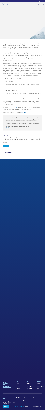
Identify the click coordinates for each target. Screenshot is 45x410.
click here (23, 112)
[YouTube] (21, 406)
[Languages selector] (41, 1)
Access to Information (16, 397)
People (18, 385)
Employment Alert (13, 107)
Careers (18, 386)
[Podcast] (23, 406)
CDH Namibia (29, 388)
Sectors (38, 383)
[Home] (4, 4)
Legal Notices (25, 397)
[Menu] (37, 4)
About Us (28, 383)
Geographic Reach (40, 386)
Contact (18, 388)
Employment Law (6, 154)
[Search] (43, 4)
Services (38, 385)
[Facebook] (13, 406)
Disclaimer (14, 400)
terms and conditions (14, 124)
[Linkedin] (19, 406)
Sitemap (14, 402)
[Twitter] (15, 406)
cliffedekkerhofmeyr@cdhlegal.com (12, 127)
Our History (29, 385)
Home (18, 383)
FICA (24, 400)
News (38, 388)
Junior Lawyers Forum (31, 389)
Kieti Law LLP (29, 386)
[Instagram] (17, 406)
